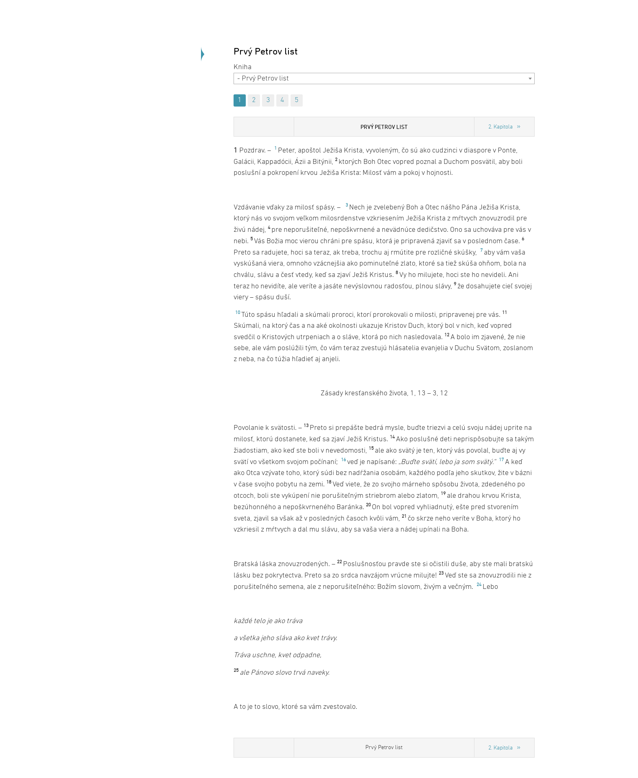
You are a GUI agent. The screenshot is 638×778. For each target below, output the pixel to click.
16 (343, 460)
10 (237, 313)
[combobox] (384, 78)
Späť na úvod (156, 122)
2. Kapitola (500, 127)
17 (501, 460)
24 (478, 585)
